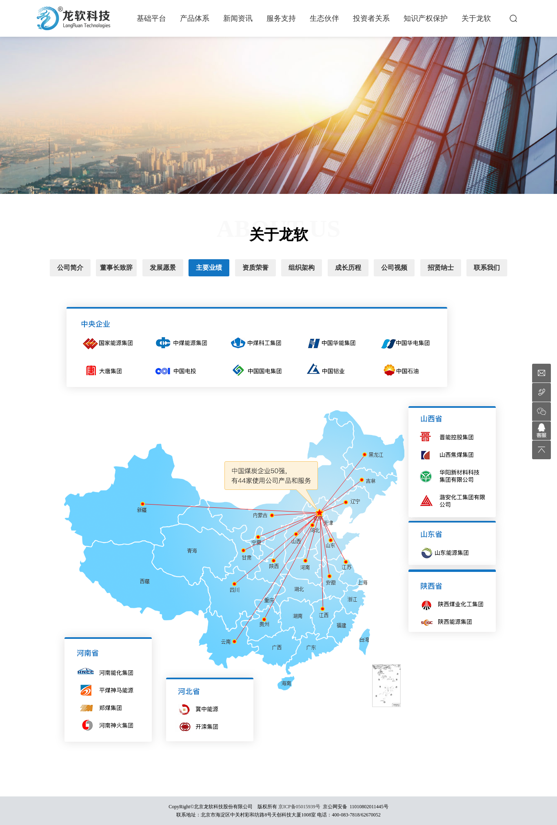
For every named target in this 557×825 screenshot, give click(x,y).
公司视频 (394, 267)
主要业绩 (209, 267)
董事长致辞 (116, 267)
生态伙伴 (324, 18)
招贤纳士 (441, 267)
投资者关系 (371, 18)
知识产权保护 (426, 18)
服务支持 (281, 18)
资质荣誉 (255, 267)
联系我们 (487, 267)
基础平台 (151, 18)
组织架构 (301, 267)
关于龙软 (476, 18)
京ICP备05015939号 (299, 806)
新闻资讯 (238, 18)
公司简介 (70, 267)
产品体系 (194, 18)
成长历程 (348, 267)
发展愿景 (163, 267)
